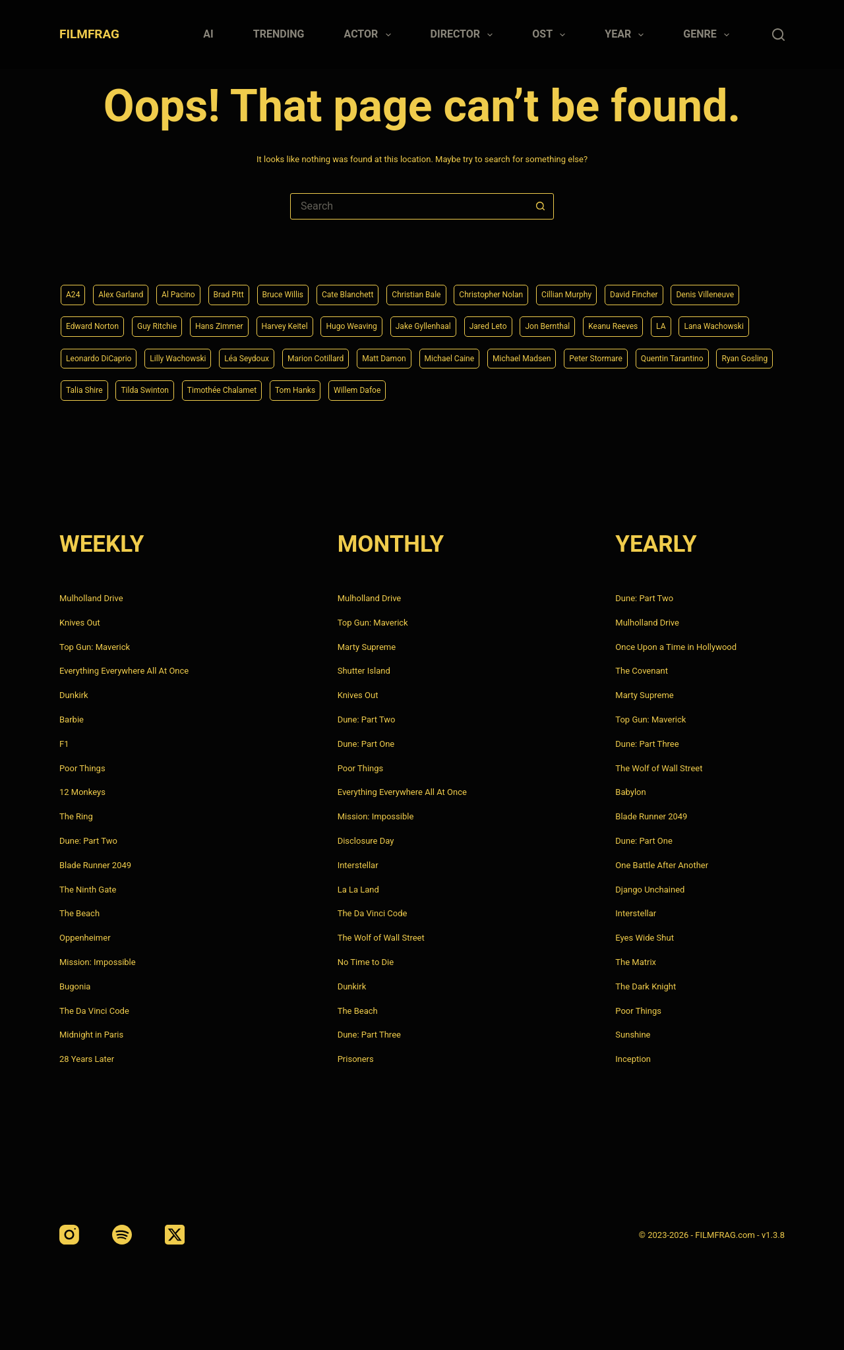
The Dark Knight (645, 986)
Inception (633, 1059)
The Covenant (641, 671)
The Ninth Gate (87, 890)
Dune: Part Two (88, 841)
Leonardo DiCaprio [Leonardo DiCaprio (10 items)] (297, 356)
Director (464, 35)
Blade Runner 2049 (95, 865)
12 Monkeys (82, 792)
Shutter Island (364, 671)
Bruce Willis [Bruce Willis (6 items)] (306, 289)
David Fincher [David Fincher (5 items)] (699, 289)
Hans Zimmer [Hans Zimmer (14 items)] (323, 322)
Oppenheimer (85, 938)
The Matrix (635, 962)
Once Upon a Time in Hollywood (676, 647)
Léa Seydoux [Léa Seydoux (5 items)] (463, 356)
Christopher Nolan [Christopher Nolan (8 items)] (539, 289)
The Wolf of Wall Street (381, 938)
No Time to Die (366, 962)
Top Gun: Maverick (94, 647)
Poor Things (82, 768)
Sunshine (632, 1035)
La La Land (358, 890)
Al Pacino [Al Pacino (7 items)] (190, 289)
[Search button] (540, 206)
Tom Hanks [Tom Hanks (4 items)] (652, 389)
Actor (370, 35)
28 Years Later (86, 1059)
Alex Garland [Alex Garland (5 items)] (127, 289)
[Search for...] (409, 206)
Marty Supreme (367, 647)
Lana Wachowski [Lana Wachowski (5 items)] (206, 356)
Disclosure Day (366, 841)
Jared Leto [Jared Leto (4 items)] (624, 322)
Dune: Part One (366, 744)
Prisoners (356, 1059)
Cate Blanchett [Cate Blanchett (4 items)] (378, 289)
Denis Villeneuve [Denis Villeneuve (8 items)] (99, 322)
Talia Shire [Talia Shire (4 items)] (416, 389)
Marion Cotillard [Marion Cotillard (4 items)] (540, 356)
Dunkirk (73, 695)
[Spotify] (122, 1235)
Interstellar (358, 865)
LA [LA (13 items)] (147, 356)
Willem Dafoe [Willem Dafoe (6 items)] (721, 389)
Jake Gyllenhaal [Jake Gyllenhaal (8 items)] (552, 322)
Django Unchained (649, 890)
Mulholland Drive (91, 598)
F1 (64, 744)
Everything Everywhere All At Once (124, 671)
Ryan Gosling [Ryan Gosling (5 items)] (350, 389)
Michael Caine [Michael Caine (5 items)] (690, 356)
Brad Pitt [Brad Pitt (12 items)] (246, 289)
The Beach (79, 913)
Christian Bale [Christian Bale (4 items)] (455, 289)
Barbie (71, 719)
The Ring (76, 816)
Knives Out (79, 623)
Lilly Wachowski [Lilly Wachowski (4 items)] (386, 356)
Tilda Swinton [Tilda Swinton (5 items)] (484, 389)
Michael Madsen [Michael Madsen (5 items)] (100, 389)
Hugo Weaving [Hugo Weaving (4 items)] (471, 322)
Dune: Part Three (369, 1035)
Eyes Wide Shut (644, 938)
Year (627, 35)
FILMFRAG (89, 34)
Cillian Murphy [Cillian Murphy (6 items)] (624, 289)
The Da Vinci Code (94, 1011)
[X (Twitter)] (175, 1235)
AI (208, 34)
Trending (279, 34)
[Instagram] (69, 1235)
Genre (709, 35)
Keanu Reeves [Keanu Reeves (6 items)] (94, 356)
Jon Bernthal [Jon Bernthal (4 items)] (691, 322)
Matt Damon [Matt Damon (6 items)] (616, 356)
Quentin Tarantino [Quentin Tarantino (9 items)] (268, 389)
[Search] (778, 34)
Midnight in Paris (91, 1035)
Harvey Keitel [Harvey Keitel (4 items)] (396, 322)
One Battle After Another (661, 865)
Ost (551, 35)
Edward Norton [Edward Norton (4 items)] (182, 322)
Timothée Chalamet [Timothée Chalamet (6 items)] (570, 389)
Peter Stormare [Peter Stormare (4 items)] (183, 389)
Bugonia (74, 986)
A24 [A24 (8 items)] (74, 289)
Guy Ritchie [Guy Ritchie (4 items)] (254, 322)
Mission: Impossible (97, 962)
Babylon (630, 792)
